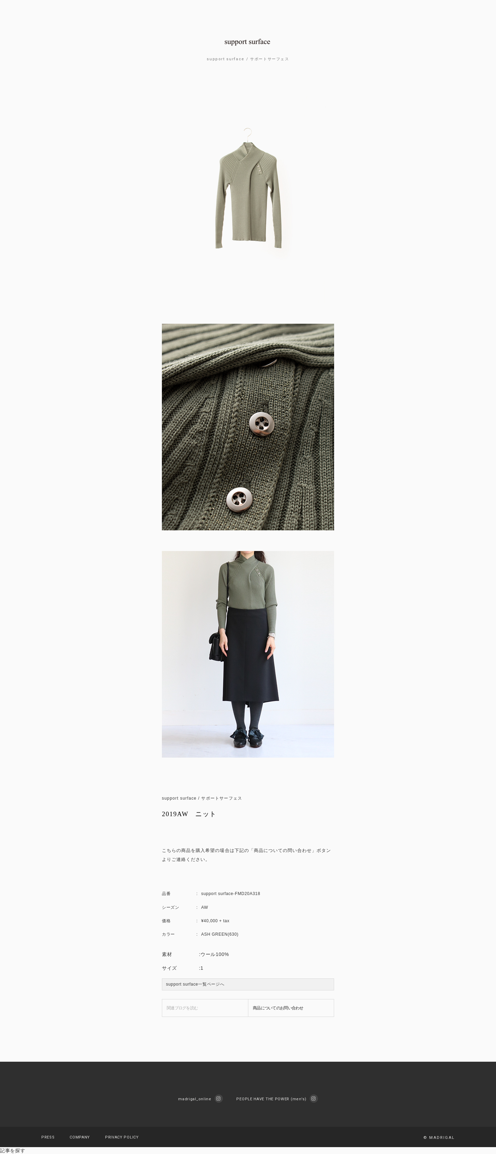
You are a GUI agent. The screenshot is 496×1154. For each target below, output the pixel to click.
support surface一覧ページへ (195, 984)
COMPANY (80, 1137)
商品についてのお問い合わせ (278, 1008)
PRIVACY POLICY (122, 1137)
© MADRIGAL (439, 1137)
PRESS (48, 1137)
